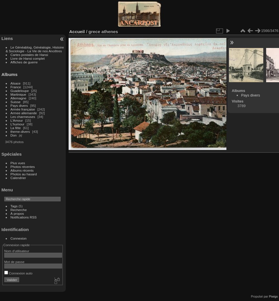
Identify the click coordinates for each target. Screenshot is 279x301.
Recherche (19, 210)
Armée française (23, 109)
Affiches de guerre (24, 62)
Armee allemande (24, 113)
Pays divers (19, 105)
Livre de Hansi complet (28, 58)
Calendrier (18, 178)
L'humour (18, 124)
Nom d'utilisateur (16, 251)
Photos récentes (23, 166)
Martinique (18, 94)
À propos (17, 213)
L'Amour (17, 120)
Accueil (77, 31)
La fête (16, 128)
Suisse (16, 102)
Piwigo (273, 296)
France (16, 87)
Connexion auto (18, 273)
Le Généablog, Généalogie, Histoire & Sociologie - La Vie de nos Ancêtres (35, 49)
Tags (14, 206)
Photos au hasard (24, 174)
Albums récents (22, 170)
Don (14, 135)
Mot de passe (14, 262)
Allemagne (19, 98)
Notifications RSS (24, 217)
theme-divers (20, 131)
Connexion (19, 238)
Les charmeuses (23, 117)
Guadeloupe (20, 91)
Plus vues (18, 163)
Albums (9, 74)
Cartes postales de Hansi (29, 55)
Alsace (16, 83)
